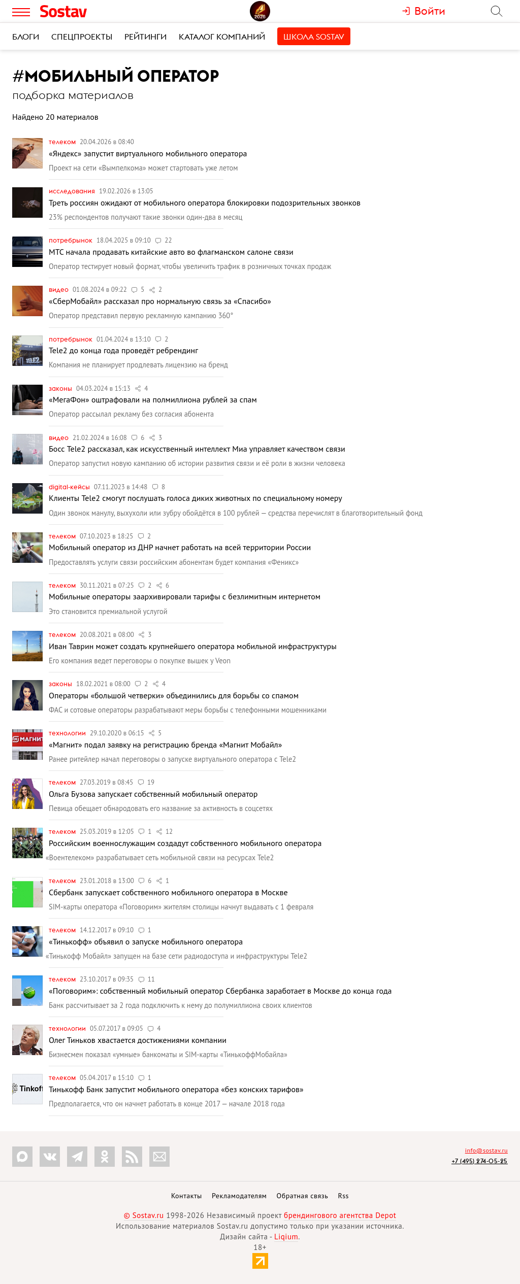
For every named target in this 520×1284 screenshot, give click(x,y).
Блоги (25, 36)
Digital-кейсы (70, 487)
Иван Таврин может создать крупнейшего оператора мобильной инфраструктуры (193, 646)
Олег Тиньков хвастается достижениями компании (137, 1040)
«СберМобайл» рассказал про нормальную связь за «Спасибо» (160, 301)
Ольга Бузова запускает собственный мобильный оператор (153, 794)
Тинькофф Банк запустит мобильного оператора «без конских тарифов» (176, 1089)
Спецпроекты (81, 36)
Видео (59, 289)
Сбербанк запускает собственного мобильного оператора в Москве (168, 892)
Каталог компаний (222, 36)
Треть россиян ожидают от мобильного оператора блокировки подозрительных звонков (205, 202)
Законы (61, 388)
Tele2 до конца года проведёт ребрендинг (123, 350)
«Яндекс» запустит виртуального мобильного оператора (148, 153)
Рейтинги (145, 36)
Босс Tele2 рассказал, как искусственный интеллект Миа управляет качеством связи (197, 449)
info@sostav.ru (486, 1150)
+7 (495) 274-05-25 (479, 1161)
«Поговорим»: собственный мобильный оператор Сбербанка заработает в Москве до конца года (220, 991)
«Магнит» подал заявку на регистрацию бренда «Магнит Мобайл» (165, 744)
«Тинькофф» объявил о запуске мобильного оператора (146, 941)
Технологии (68, 733)
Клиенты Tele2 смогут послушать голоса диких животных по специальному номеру (195, 498)
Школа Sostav (313, 36)
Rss (343, 1195)
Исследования (72, 191)
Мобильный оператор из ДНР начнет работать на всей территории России (180, 547)
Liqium (286, 1236)
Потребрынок (71, 240)
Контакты (186, 1195)
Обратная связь (303, 1195)
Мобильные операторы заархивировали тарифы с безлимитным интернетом (184, 596)
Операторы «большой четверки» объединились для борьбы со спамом (174, 695)
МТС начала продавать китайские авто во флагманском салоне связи (171, 252)
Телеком (63, 142)
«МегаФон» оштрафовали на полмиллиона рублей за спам (153, 399)
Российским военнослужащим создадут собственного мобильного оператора (185, 843)
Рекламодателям (239, 1195)
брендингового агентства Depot (340, 1215)
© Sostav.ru (144, 1215)
